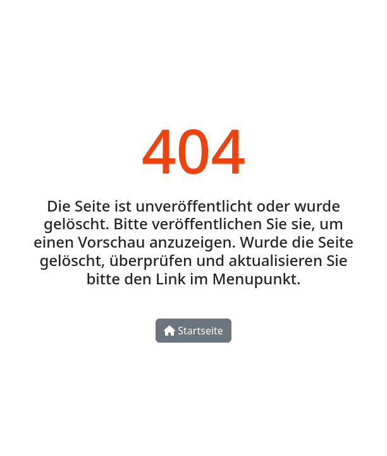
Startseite (193, 331)
